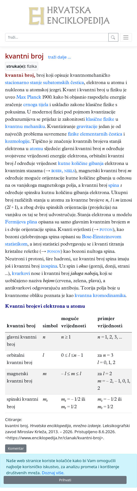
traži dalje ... (59, 57)
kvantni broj (24, 55)
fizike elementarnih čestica (95, 134)
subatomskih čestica (63, 83)
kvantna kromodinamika (100, 296)
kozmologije (17, 141)
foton (106, 230)
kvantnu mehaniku (25, 127)
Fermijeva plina (21, 222)
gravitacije (87, 127)
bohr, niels (63, 171)
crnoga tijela (35, 105)
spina (113, 185)
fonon (54, 251)
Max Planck (28, 97)
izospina (49, 266)
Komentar (16, 448)
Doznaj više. (53, 472)
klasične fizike (100, 119)
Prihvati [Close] (65, 480)
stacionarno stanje (23, 83)
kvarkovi (21, 274)
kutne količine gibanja (81, 164)
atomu (36, 149)
